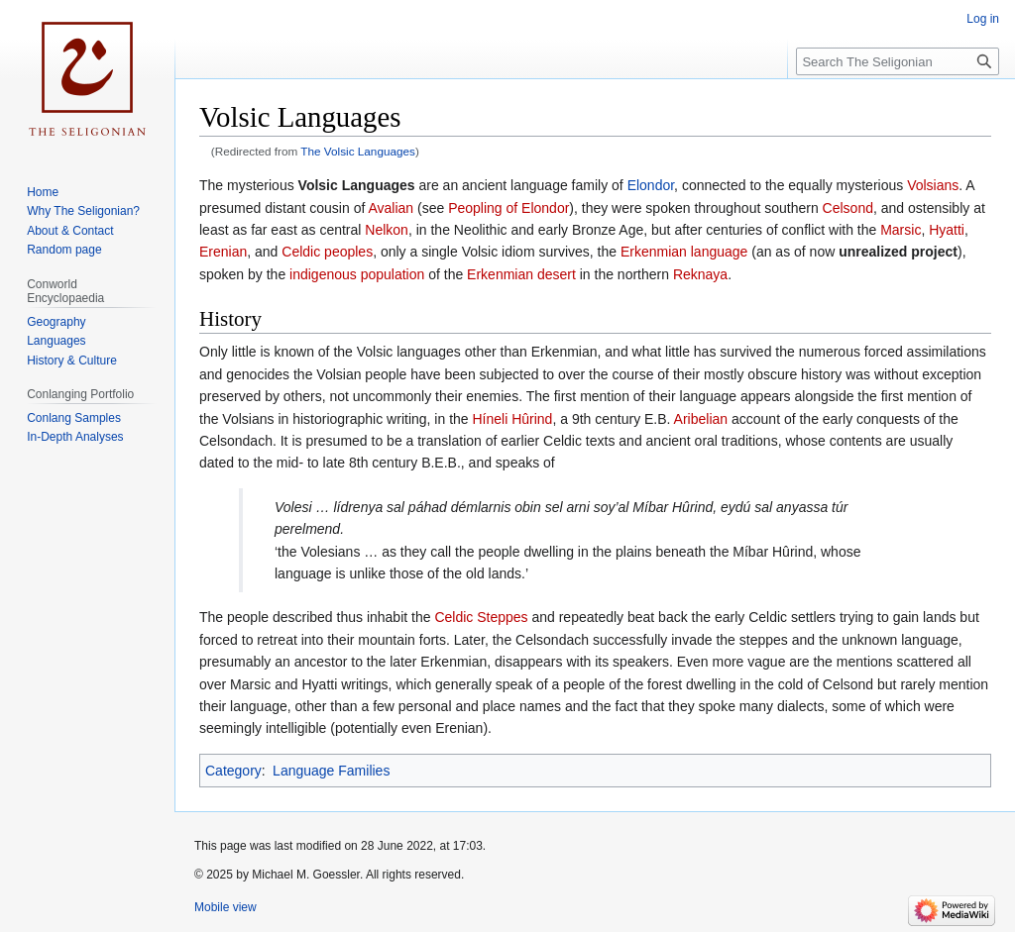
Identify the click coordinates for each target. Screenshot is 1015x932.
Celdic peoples (327, 251)
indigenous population (356, 274)
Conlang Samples (74, 418)
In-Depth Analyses (75, 437)
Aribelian (701, 419)
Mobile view (225, 907)
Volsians (933, 185)
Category (233, 770)
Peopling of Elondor (508, 208)
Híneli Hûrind (512, 419)
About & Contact (70, 231)
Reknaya (700, 274)
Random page (64, 250)
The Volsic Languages (357, 151)
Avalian (390, 208)
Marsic (900, 230)
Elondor (650, 185)
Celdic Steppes (480, 617)
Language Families (331, 770)
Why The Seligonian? (83, 211)
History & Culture (72, 360)
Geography (56, 322)
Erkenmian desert (521, 274)
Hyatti (946, 230)
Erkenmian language (683, 251)
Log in (982, 19)
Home (42, 192)
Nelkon (386, 230)
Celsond (848, 208)
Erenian (223, 251)
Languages (56, 341)
